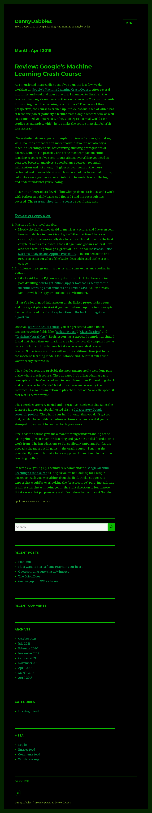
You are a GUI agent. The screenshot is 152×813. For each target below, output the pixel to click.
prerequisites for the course (54, 201)
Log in (22, 744)
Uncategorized (28, 711)
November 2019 (28, 653)
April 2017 (25, 677)
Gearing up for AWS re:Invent (38, 581)
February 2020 (28, 648)
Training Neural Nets (31, 336)
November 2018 (28, 663)
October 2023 (27, 638)
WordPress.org (28, 759)
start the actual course (43, 327)
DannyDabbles (33, 21)
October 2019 (27, 658)
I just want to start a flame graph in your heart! (50, 566)
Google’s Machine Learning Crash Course (61, 89)
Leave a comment (40, 501)
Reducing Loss (66, 331)
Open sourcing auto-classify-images (43, 571)
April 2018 (25, 668)
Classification (89, 331)
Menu (130, 23)
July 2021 (24, 643)
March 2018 (26, 672)
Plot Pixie (25, 562)
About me (22, 780)
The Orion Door (29, 576)
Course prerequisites (33, 215)
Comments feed (29, 754)
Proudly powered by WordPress (53, 802)
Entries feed (26, 749)
